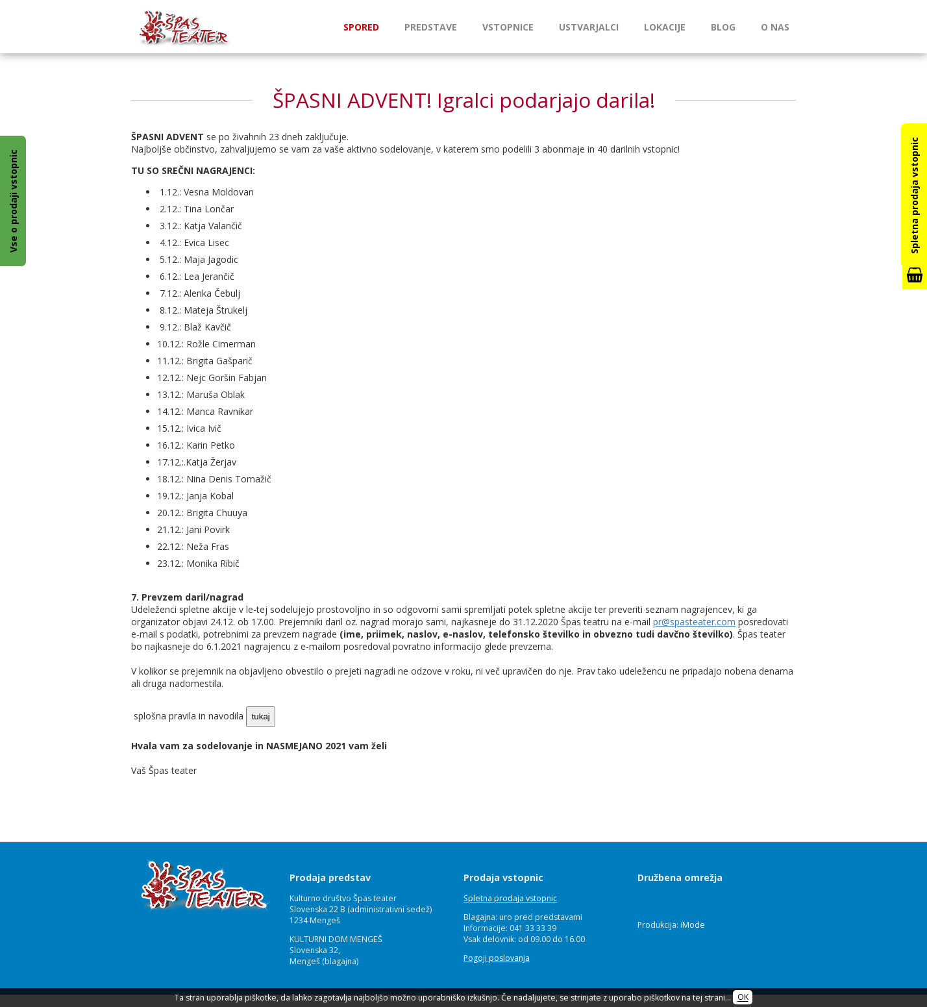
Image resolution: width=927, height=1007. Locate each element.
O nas (775, 27)
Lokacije (665, 27)
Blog (723, 27)
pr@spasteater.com (694, 621)
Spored (361, 27)
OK (742, 997)
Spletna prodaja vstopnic (510, 898)
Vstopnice (508, 27)
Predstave (430, 27)
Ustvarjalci (589, 27)
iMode (692, 924)
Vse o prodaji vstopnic (13, 201)
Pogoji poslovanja (497, 957)
